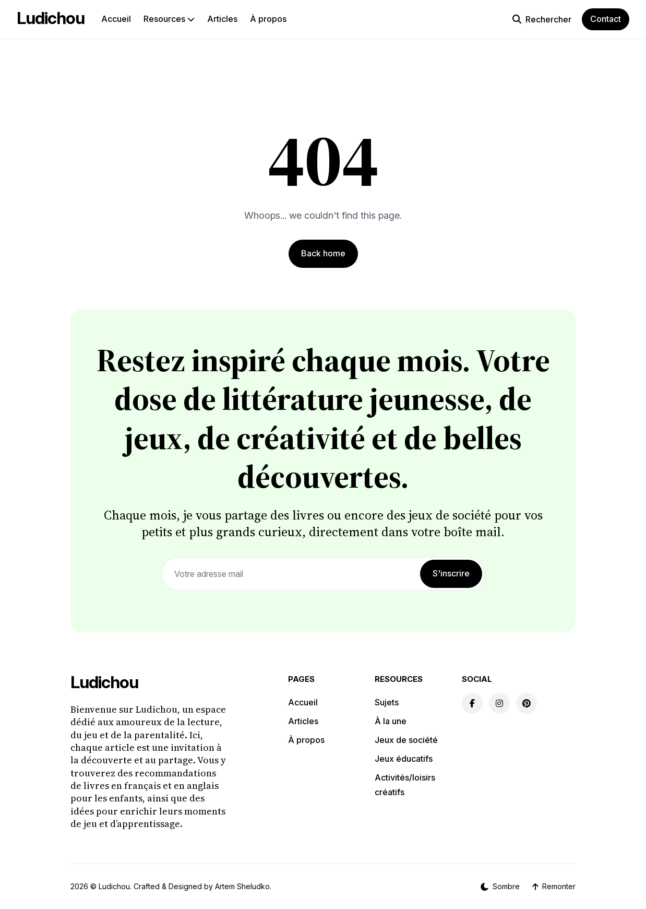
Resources (169, 19)
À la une (390, 721)
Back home (323, 253)
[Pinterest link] (526, 703)
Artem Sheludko (242, 886)
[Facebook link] (472, 703)
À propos (268, 19)
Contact (605, 19)
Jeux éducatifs (404, 758)
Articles (222, 19)
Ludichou (51, 18)
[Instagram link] (499, 703)
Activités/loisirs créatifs (405, 784)
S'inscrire (451, 573)
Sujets (387, 702)
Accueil (116, 19)
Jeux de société (406, 740)
